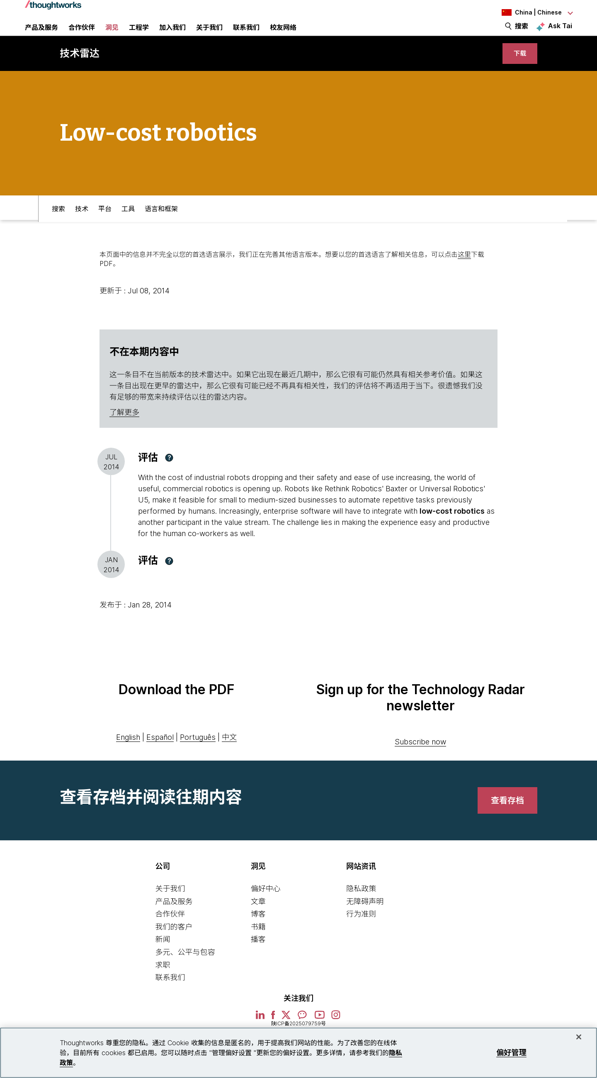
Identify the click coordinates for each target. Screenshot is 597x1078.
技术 (81, 227)
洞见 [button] (112, 35)
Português (198, 757)
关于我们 (170, 909)
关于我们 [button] (209, 35)
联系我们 (170, 997)
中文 (229, 757)
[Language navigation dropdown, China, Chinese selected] (526, 12)
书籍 (258, 947)
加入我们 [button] (172, 35)
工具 (128, 227)
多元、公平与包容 (185, 972)
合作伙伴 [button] (81, 35)
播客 (258, 959)
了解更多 (124, 432)
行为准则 (361, 934)
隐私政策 (361, 909)
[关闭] (579, 1037)
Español (160, 757)
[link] (516, 69)
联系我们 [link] (246, 35)
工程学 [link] (139, 35)
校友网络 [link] (283, 35)
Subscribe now (420, 762)
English (128, 757)
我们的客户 (173, 947)
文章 (258, 921)
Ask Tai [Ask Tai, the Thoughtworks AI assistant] (560, 33)
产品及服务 (173, 921)
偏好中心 (266, 909)
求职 (162, 985)
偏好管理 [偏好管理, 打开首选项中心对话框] (511, 1052)
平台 (105, 227)
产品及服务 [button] (41, 35)
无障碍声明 (364, 921)
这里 (464, 275)
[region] (298, 1052)
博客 (258, 934)
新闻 (162, 959)
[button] (169, 478)
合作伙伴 (170, 934)
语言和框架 (161, 227)
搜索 (521, 34)
